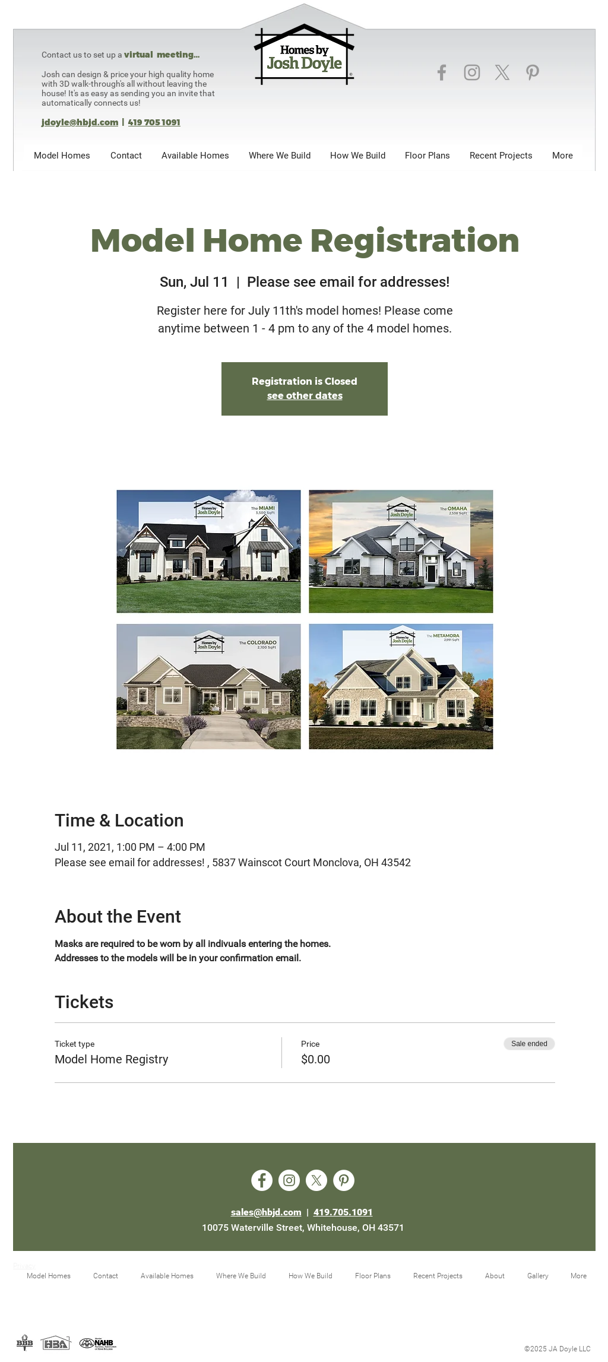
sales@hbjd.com (266, 1212)
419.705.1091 (343, 1212)
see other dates (305, 395)
